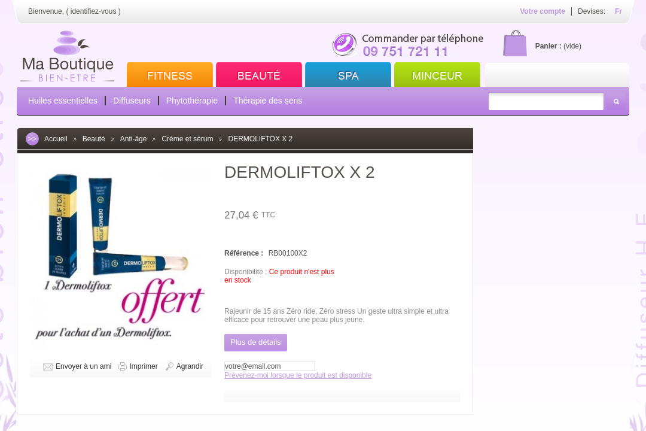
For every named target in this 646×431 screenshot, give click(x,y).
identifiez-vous (94, 11)
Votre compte (542, 11)
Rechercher (616, 101)
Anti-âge (133, 139)
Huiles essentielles (62, 100)
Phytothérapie (192, 100)
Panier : (548, 46)
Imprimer (143, 366)
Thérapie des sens (267, 100)
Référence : (245, 253)
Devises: (591, 11)
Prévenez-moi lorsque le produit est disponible (297, 375)
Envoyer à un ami (83, 366)
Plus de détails (255, 342)
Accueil (56, 139)
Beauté (94, 139)
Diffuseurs (132, 100)
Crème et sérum (187, 139)
